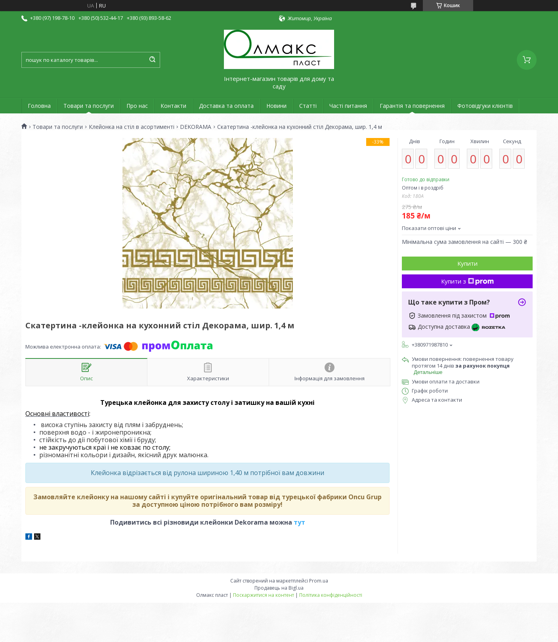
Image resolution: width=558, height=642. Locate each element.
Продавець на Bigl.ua (279, 588)
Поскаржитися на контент (263, 595)
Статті (308, 105)
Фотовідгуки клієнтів (485, 105)
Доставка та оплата (226, 105)
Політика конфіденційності (330, 595)
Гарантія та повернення (412, 105)
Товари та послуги (88, 105)
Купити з (467, 281)
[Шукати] (152, 60)
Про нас (137, 105)
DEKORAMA (195, 126)
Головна (39, 105)
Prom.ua (318, 580)
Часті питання (348, 105)
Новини (276, 105)
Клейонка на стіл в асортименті (131, 126)
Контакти (173, 105)
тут (299, 522)
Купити (467, 263)
